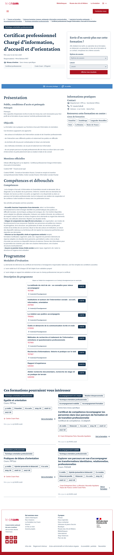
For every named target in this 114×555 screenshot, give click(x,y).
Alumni (27, 524)
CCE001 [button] (31, 328)
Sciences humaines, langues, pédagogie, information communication (45, 19)
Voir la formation (47, 419)
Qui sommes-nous (31, 515)
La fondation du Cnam (33, 522)
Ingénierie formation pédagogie (80, 19)
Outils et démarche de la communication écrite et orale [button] (51, 326)
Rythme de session (76, 54)
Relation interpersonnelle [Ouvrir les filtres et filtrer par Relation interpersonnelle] (94, 396)
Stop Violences (63, 536)
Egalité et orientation (15, 400)
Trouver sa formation (14, 19)
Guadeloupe (83, 120)
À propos (61, 515)
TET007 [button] (31, 354)
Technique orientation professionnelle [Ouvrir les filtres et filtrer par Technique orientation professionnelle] (18, 27)
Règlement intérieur (40, 546)
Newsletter (102, 546)
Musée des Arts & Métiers (67, 529)
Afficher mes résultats (88, 72)
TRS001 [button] (31, 317)
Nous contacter (63, 522)
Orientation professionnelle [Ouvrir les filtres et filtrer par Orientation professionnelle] (15, 450)
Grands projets (30, 529)
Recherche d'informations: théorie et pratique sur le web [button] (52, 352)
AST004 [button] (31, 305)
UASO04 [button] (31, 377)
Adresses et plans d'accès (67, 524)
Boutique (61, 527)
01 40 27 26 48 (78, 106)
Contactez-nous (100, 11)
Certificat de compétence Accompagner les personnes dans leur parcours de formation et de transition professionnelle (83, 415)
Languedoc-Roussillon (99, 120)
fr (4, 19)
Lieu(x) (72, 63)
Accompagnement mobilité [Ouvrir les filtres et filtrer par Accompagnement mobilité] (69, 404)
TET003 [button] (31, 343)
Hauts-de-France (93, 125)
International (62, 533)
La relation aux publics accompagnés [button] (44, 314)
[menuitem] (61, 3)
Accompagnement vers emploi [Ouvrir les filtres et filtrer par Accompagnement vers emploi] (70, 396)
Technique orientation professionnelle (37, 21)
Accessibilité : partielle (88, 546)
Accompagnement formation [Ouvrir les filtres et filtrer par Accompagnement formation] (92, 404)
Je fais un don (30, 527)
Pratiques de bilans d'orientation (21, 458)
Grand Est (72, 120)
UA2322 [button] (31, 366)
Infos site (28, 546)
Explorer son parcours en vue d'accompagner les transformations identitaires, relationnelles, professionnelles (83, 461)
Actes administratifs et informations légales (64, 546)
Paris (70, 125)
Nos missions (29, 520)
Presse (60, 518)
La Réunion (79, 125)
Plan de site (62, 538)
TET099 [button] (31, 291)
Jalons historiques (31, 518)
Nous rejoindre (63, 520)
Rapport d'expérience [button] (37, 363)
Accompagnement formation (13, 21)
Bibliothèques (63, 531)
